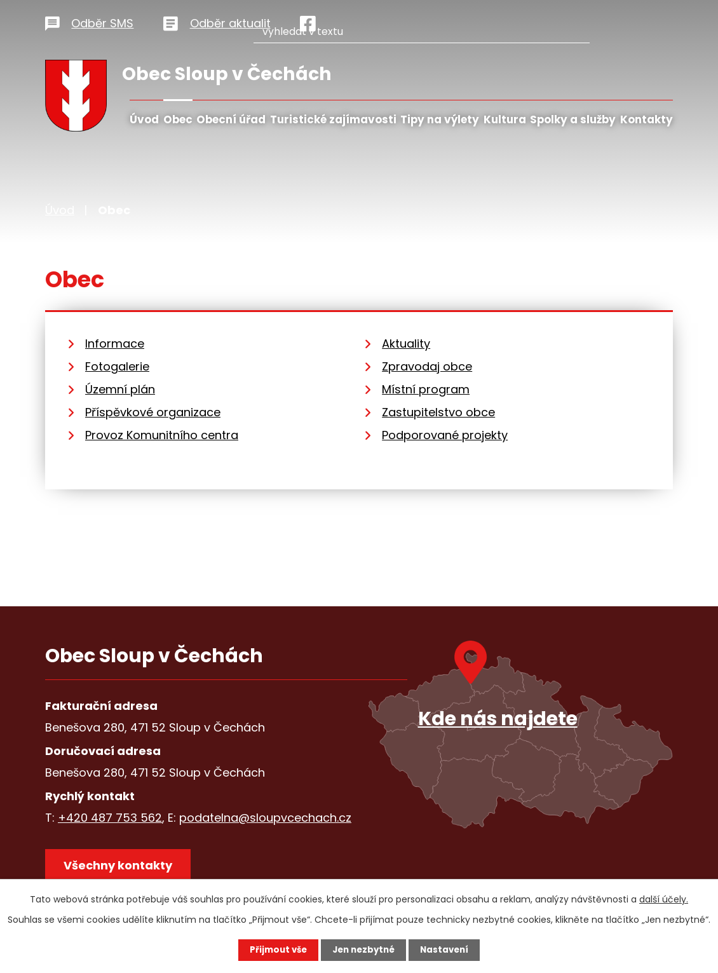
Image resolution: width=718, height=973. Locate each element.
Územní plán (120, 389)
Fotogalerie (117, 366)
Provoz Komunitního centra (161, 435)
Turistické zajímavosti (333, 119)
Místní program (426, 389)
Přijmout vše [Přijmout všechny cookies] (275, 949)
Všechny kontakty (121, 868)
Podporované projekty (445, 435)
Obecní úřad (231, 119)
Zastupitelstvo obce (438, 412)
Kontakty (646, 119)
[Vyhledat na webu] (463, 21)
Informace (114, 343)
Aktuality (406, 343)
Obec (178, 119)
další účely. (663, 898)
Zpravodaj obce (427, 366)
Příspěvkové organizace (152, 412)
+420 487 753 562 (110, 818)
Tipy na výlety (439, 119)
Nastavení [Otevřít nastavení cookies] (448, 949)
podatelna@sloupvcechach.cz (265, 818)
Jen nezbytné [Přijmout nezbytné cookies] (363, 949)
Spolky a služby (573, 119)
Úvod (144, 119)
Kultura (505, 119)
